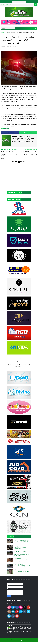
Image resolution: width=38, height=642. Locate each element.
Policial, (16, 46)
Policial (6, 32)
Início (2, 32)
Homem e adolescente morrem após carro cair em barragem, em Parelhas (21, 560)
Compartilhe (10, 132)
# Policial (6, 128)
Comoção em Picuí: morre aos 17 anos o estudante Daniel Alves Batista (22, 547)
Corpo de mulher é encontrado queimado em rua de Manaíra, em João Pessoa (22, 565)
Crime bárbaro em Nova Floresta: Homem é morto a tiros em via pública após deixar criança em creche (21, 541)
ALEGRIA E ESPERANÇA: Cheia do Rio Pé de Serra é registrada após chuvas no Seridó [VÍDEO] (21, 553)
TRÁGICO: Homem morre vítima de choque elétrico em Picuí (22, 570)
